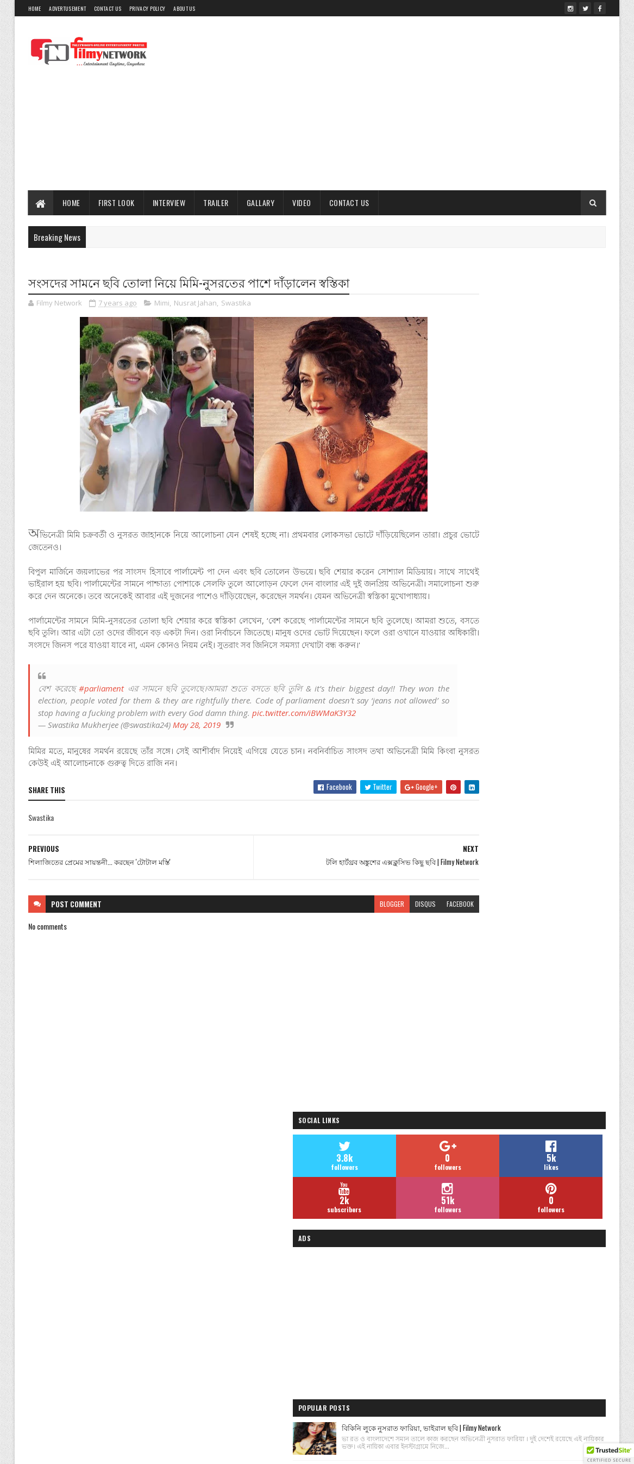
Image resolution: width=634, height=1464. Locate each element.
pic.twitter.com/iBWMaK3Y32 (90, 750)
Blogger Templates (254, 1449)
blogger (325, 941)
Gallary (261, 202)
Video (302, 202)
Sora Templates (199, 1449)
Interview (169, 202)
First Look (116, 202)
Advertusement (67, 8)
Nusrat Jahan (195, 304)
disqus (359, 941)
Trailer (216, 202)
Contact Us (107, 8)
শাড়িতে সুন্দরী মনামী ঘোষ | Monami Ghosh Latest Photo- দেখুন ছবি (539, 653)
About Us (184, 8)
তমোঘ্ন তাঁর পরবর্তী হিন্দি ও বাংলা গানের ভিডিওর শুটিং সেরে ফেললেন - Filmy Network (538, 718)
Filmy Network (457, 1335)
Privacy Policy (147, 8)
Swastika (236, 304)
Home (34, 8)
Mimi (162, 304)
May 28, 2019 (197, 762)
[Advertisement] (408, 103)
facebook (393, 941)
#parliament (99, 713)
